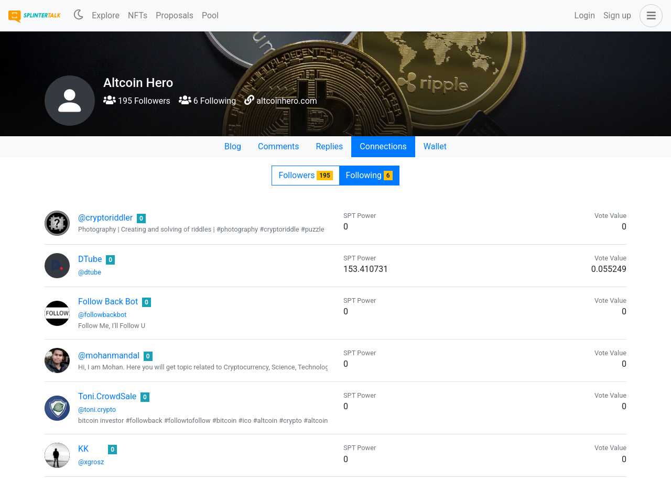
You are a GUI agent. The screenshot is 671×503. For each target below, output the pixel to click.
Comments (278, 146)
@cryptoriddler (105, 218)
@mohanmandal (108, 355)
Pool (210, 15)
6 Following (207, 101)
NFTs (137, 15)
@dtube (89, 272)
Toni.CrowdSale (107, 396)
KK (83, 449)
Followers (305, 175)
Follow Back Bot (108, 302)
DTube (90, 259)
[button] (649, 15)
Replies (329, 146)
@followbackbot (102, 315)
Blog (232, 146)
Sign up (617, 15)
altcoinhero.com (286, 101)
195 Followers (136, 101)
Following (369, 175)
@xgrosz (91, 462)
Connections (383, 146)
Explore (106, 15)
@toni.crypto (97, 409)
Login (585, 15)
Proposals (174, 15)
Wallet (435, 146)
